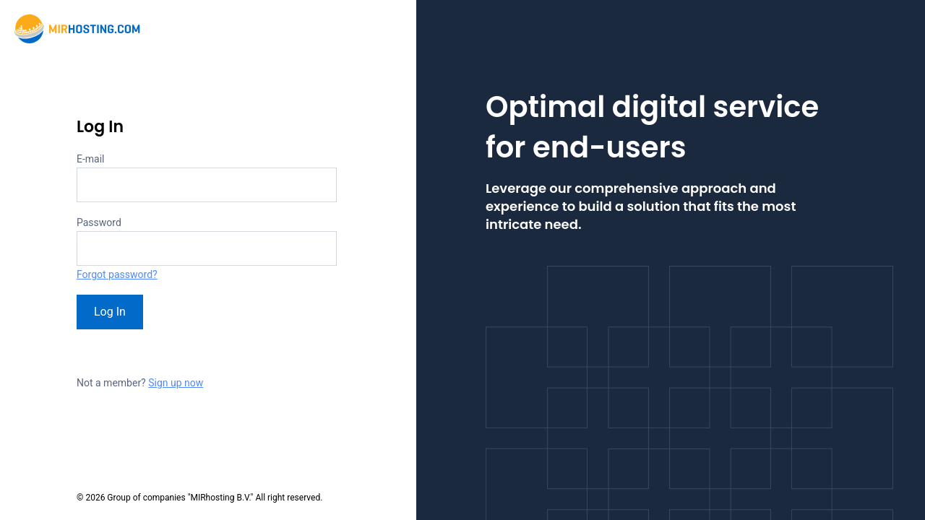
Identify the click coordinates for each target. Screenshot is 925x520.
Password (99, 222)
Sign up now (175, 383)
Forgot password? (117, 274)
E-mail (91, 159)
